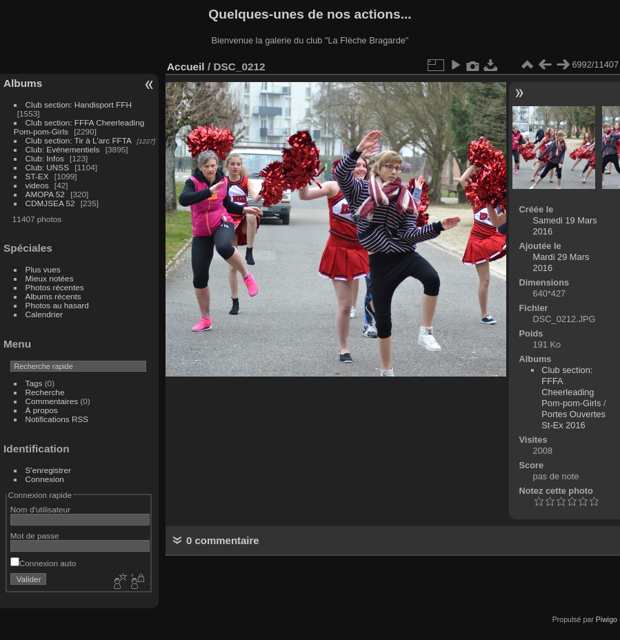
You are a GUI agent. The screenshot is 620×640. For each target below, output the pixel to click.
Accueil (186, 66)
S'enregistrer (48, 470)
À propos (42, 410)
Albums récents (53, 296)
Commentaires (52, 401)
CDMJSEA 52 (50, 203)
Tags (34, 383)
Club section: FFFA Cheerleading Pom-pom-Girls (571, 386)
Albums (22, 83)
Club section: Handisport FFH (79, 104)
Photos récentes (55, 287)
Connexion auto (43, 563)
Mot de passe (34, 535)
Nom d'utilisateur (40, 509)
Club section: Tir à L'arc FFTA (79, 140)
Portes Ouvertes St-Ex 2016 (573, 419)
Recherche (45, 392)
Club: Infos (45, 158)
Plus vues (43, 269)
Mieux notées (50, 278)
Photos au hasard (57, 305)
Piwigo (606, 619)
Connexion (45, 478)
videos (37, 185)
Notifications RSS (57, 418)
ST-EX (37, 176)
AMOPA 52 (45, 194)
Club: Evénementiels (63, 149)
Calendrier (44, 314)
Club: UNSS (47, 167)
